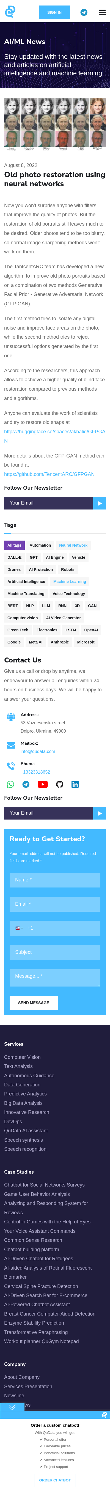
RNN (62, 606)
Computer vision (22, 618)
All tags (14, 545)
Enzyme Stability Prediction (34, 1323)
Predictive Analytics (25, 1094)
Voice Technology (69, 593)
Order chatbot (55, 1480)
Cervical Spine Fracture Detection (41, 1286)
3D (77, 606)
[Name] (55, 880)
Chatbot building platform (31, 1249)
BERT (12, 606)
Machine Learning (69, 581)
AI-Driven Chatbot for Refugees (38, 1258)
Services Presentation (28, 1386)
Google (14, 642)
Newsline (14, 1395)
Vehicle (78, 557)
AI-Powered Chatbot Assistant (37, 1304)
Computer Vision (22, 1057)
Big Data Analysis (23, 1103)
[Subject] (55, 952)
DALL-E (14, 557)
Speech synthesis (23, 1140)
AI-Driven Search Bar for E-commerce (45, 1295)
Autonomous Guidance (29, 1075)
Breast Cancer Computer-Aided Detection (49, 1314)
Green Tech (17, 630)
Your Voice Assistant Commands (39, 1231)
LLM (46, 606)
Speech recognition (25, 1149)
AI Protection (41, 569)
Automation (40, 545)
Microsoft (86, 642)
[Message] (55, 978)
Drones (14, 569)
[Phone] (55, 928)
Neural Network (73, 545)
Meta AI (35, 642)
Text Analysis (18, 1066)
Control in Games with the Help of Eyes (47, 1221)
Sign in (54, 12)
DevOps (13, 1121)
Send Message (33, 1003)
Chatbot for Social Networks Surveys (44, 1185)
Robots (67, 569)
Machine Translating (26, 593)
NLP (30, 606)
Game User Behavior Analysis (37, 1194)
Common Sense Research (33, 1240)
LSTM (70, 630)
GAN (92, 606)
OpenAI (91, 630)
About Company (22, 1377)
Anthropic (60, 642)
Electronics (47, 630)
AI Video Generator (63, 618)
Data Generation (22, 1084)
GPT (34, 557)
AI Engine (55, 557)
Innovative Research (26, 1112)
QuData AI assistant (26, 1130)
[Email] (55, 813)
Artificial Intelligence (26, 581)
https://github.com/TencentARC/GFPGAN (49, 474)
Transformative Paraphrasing (36, 1332)
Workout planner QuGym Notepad (41, 1341)
